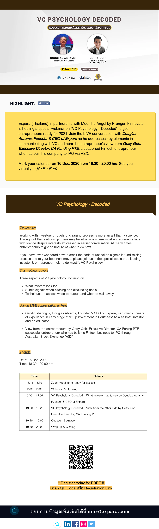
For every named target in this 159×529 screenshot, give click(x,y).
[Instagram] (83, 524)
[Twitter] (91, 524)
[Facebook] (75, 524)
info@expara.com (108, 511)
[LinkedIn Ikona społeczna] (67, 524)
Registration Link (98, 488)
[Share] (44, 103)
